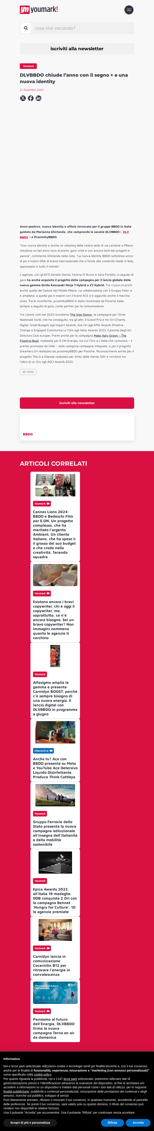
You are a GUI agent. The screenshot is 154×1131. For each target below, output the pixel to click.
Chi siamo (75, 1020)
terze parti (70, 1079)
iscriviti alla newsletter (77, 48)
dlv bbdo (28, 314)
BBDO (28, 377)
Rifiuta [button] (112, 1122)
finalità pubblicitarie (16, 1091)
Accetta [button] (138, 1122)
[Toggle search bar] (26, 28)
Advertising (75, 1043)
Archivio (75, 1035)
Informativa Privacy (75, 1050)
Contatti (75, 1027)
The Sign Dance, (81, 257)
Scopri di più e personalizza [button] (30, 1122)
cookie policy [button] (42, 1074)
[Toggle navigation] (129, 9)
